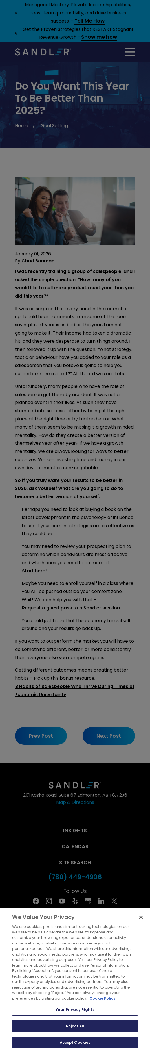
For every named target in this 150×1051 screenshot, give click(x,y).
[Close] (141, 921)
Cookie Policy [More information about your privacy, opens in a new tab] (102, 1002)
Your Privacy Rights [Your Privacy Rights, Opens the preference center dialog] (75, 1014)
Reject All (75, 1030)
